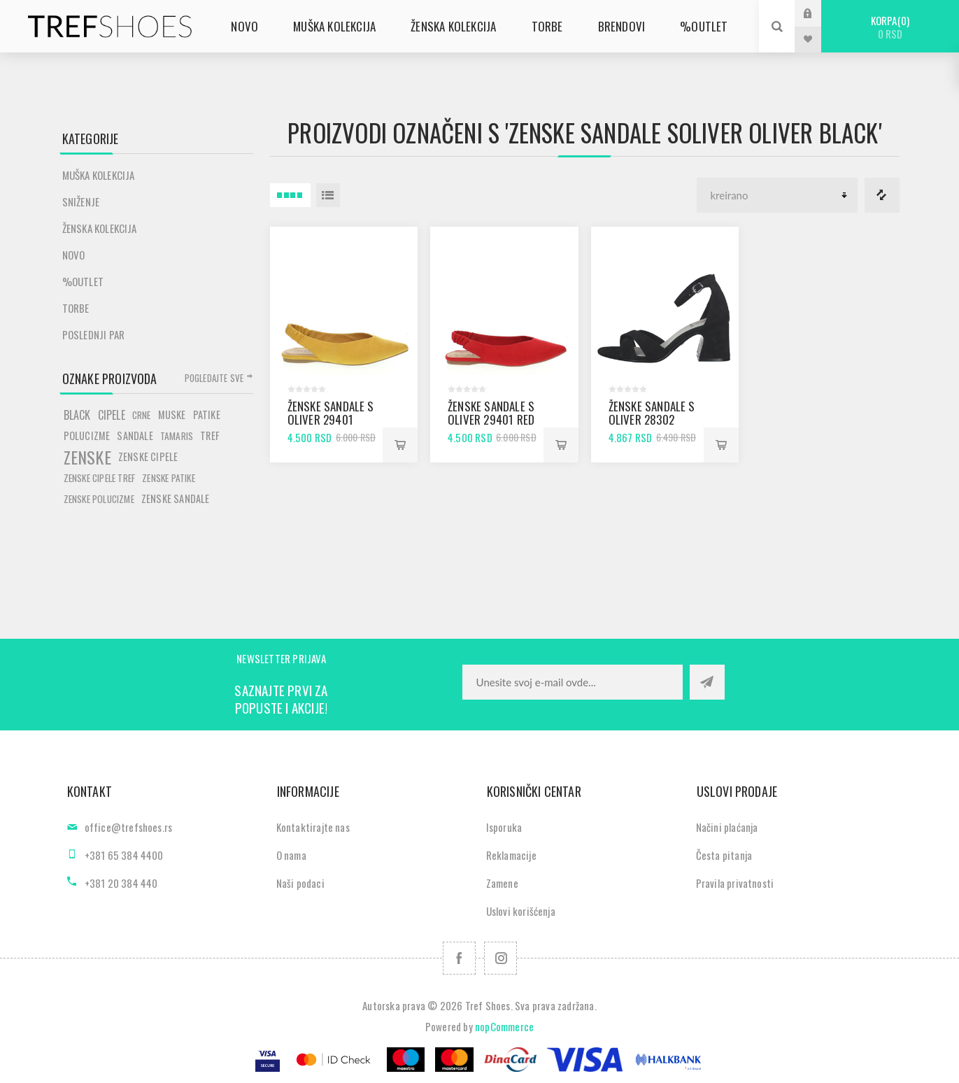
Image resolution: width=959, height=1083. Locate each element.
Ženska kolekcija (99, 228)
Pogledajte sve (214, 378)
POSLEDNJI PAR (93, 334)
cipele (111, 414)
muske (172, 414)
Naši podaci (300, 883)
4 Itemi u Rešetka (290, 195)
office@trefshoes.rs (129, 827)
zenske (87, 456)
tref (210, 435)
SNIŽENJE (81, 201)
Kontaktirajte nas (313, 827)
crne (141, 415)
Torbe (76, 308)
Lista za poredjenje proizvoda (882, 195)
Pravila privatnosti (735, 883)
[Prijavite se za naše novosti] (572, 682)
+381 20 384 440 (121, 883)
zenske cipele (148, 456)
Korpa (890, 27)
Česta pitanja (724, 855)
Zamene (502, 883)
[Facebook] (459, 958)
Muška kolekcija (98, 175)
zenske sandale (175, 498)
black (77, 414)
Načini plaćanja (727, 827)
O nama (291, 855)
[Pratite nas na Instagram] (500, 958)
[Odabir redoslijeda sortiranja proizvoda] (777, 195)
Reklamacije (511, 855)
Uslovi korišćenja (520, 911)
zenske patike (168, 478)
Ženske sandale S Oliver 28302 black (652, 419)
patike (206, 414)
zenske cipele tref (100, 478)
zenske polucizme (99, 499)
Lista (328, 195)
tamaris (176, 436)
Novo (73, 254)
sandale (134, 435)
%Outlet (83, 281)
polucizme (87, 435)
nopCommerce (504, 1026)
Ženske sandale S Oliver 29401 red (491, 412)
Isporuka (504, 827)
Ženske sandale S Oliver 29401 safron (330, 419)
